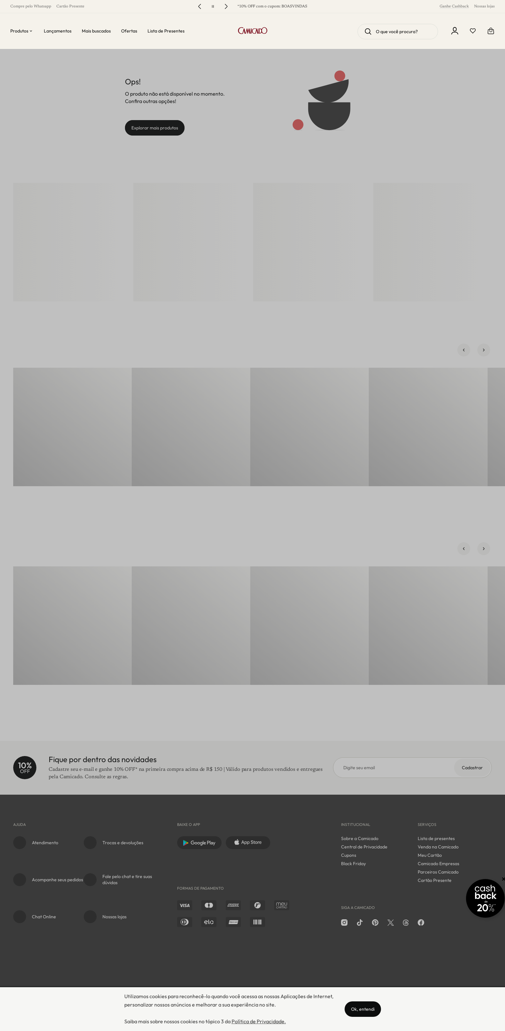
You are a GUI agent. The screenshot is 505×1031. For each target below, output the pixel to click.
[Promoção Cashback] (470, 897)
